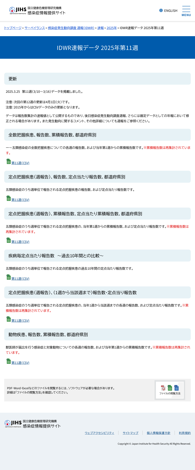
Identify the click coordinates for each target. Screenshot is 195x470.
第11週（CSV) (20, 162)
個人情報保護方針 (158, 433)
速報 (100, 27)
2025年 (112, 27)
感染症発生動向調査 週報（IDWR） (71, 27)
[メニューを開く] (186, 10)
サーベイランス (34, 27)
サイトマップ (130, 433)
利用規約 (185, 433)
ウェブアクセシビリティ (99, 433)
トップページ (12, 27)
